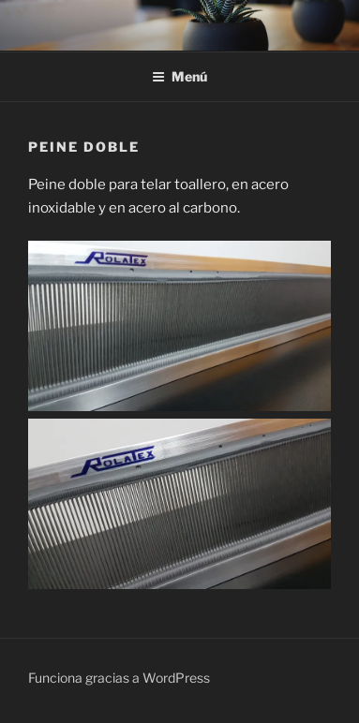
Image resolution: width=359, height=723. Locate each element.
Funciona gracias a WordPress (119, 678)
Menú (179, 76)
